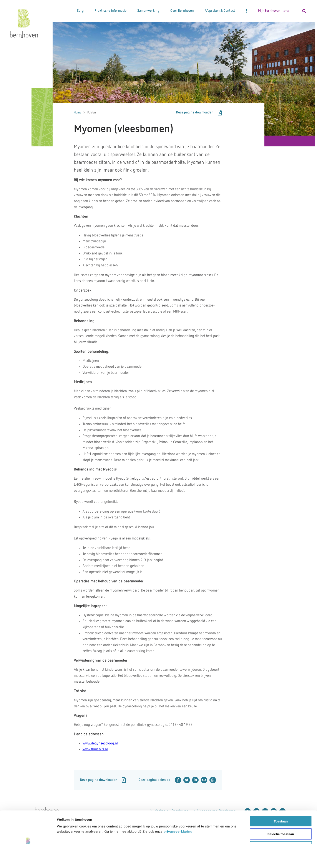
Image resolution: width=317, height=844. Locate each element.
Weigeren (280, 816)
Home (77, 112)
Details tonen (280, 835)
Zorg (80, 11)
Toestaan (281, 791)
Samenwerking (148, 11)
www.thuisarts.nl (95, 749)
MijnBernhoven (273, 11)
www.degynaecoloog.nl (100, 743)
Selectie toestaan (280, 803)
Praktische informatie (110, 11)
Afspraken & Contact (220, 11)
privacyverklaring (178, 801)
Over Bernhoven (182, 11)
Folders (91, 112)
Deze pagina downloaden (199, 112)
